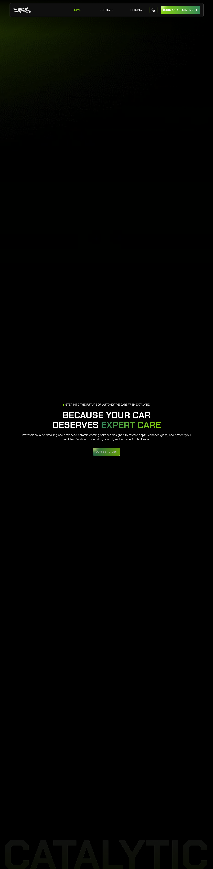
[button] (180, 10)
